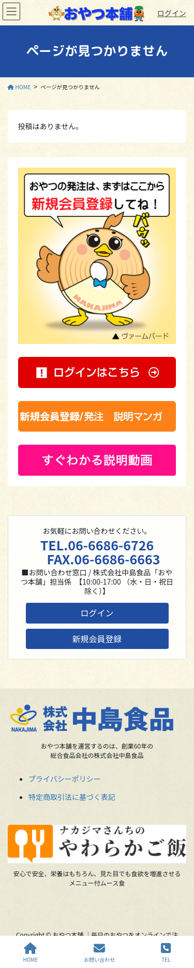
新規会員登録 (97, 638)
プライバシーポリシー (64, 778)
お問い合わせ (99, 953)
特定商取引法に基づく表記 (71, 797)
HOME (30, 953)
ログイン (171, 13)
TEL (166, 953)
